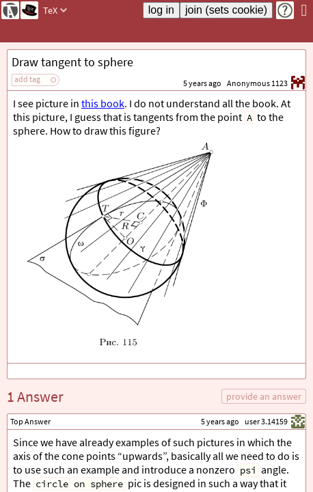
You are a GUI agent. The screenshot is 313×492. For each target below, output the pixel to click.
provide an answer (263, 396)
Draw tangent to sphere (72, 62)
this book (102, 103)
